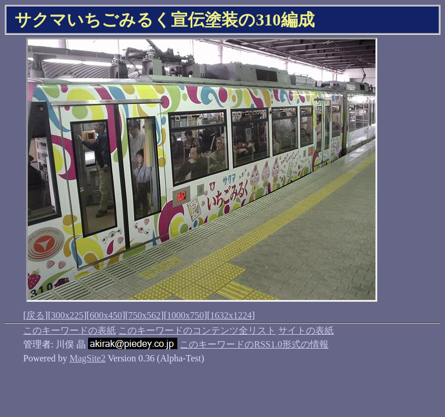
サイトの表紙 (306, 330)
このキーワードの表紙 (69, 330)
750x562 (144, 315)
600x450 (106, 315)
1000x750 (185, 315)
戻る (35, 315)
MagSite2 (87, 358)
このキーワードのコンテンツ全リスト (197, 330)
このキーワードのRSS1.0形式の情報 (254, 344)
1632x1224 (231, 315)
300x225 (67, 315)
